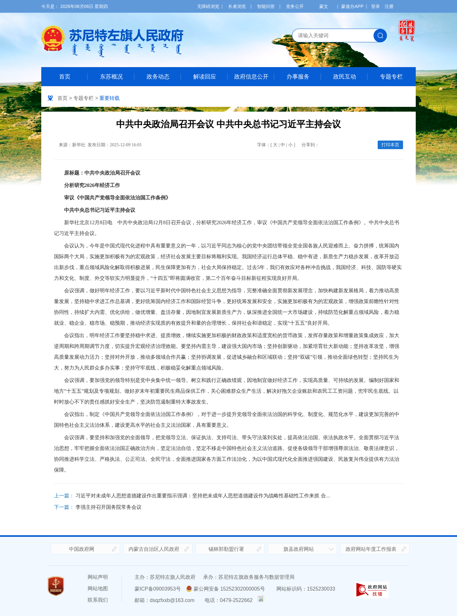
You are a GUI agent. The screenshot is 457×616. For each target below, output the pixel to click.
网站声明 (98, 577)
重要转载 (109, 98)
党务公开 (295, 6)
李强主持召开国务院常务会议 (109, 507)
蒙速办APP (352, 6)
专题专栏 (391, 76)
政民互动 (344, 76)
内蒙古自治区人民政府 (154, 549)
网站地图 (98, 588)
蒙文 (323, 6)
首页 (64, 76)
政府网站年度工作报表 (371, 549)
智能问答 (266, 6)
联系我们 (98, 600)
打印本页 (390, 144)
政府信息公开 (251, 76)
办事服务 (298, 76)
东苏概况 (111, 76)
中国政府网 (81, 549)
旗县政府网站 (298, 549)
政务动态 (158, 76)
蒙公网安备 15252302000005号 (225, 589)
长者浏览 (237, 6)
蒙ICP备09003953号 (158, 589)
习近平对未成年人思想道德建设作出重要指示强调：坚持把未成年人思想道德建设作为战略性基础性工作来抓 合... (203, 495)
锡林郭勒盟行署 (226, 549)
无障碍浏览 (208, 6)
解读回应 (204, 76)
